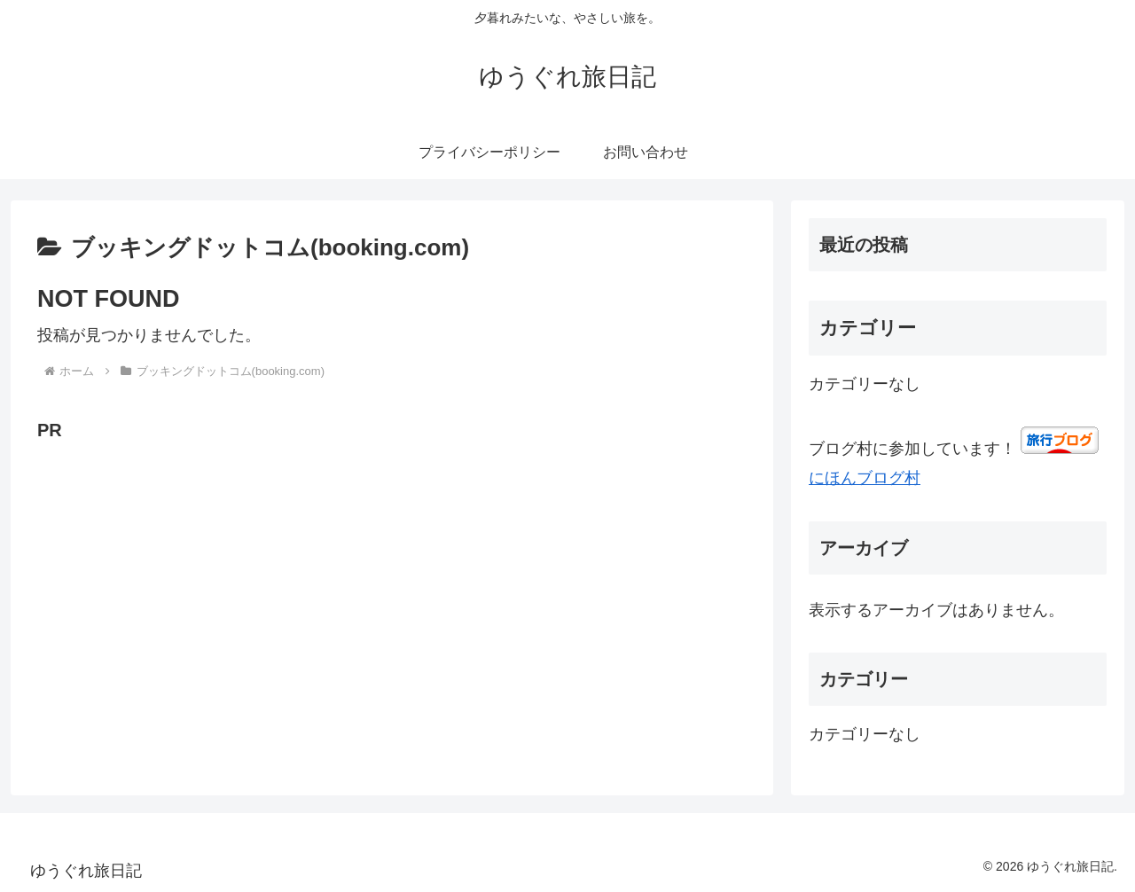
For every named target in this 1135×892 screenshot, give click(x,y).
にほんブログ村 (864, 478)
